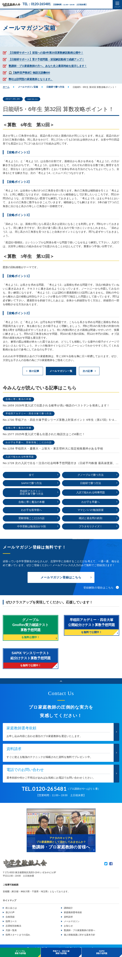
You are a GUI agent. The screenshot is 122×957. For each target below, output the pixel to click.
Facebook (111, 868)
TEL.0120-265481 (44, 793)
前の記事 (32, 371)
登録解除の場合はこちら (98, 592)
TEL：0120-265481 (37, 4)
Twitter (105, 868)
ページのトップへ (61, 685)
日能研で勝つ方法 (38, 99)
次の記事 (89, 371)
